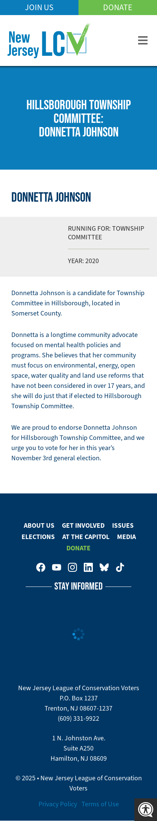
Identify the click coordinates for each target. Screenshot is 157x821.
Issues (123, 525)
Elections (38, 536)
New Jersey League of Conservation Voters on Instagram (72, 567)
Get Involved (83, 525)
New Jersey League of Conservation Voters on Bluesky (104, 567)
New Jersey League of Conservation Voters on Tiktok (120, 567)
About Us (39, 525)
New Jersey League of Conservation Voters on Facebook (41, 567)
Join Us (39, 7)
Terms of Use (100, 804)
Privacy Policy (57, 804)
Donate (117, 7)
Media (126, 536)
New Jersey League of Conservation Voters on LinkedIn (88, 567)
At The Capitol (85, 536)
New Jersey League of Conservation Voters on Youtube (57, 567)
